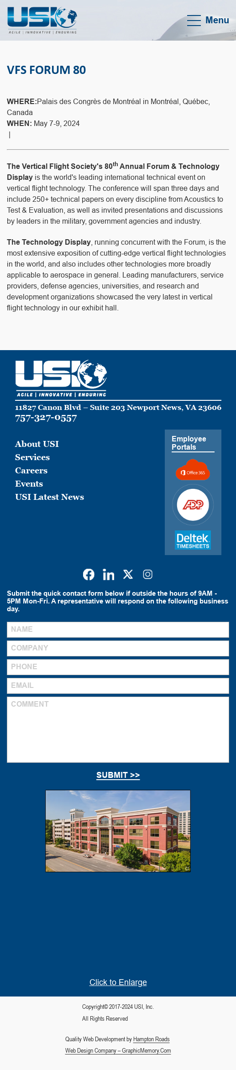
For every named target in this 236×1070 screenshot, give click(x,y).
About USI (37, 444)
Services (32, 457)
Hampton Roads (151, 1039)
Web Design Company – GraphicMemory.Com (118, 1050)
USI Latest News (49, 497)
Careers (31, 470)
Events (29, 483)
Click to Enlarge (118, 982)
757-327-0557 (46, 417)
